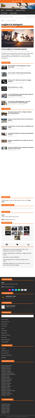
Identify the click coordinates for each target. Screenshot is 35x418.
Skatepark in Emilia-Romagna (7, 373)
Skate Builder (4, 330)
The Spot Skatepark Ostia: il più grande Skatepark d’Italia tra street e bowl (20, 148)
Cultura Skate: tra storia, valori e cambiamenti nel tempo (20, 126)
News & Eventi (13, 13)
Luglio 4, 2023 (11, 88)
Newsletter (3, 357)
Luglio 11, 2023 (11, 68)
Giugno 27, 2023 (12, 97)
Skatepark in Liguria (5, 377)
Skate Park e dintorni (5, 335)
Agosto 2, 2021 (11, 143)
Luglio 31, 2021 (11, 136)
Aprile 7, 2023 (11, 114)
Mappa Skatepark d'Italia (6, 365)
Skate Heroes (4, 332)
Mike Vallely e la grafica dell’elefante (11, 257)
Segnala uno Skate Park (6, 355)
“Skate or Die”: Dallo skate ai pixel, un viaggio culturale (19, 80)
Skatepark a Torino (5, 412)
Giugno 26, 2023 (12, 104)
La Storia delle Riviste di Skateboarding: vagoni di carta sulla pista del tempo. (20, 95)
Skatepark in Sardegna (6, 386)
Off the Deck (4, 13)
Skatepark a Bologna (5, 404)
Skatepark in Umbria (5, 392)
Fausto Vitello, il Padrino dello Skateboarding (19, 73)
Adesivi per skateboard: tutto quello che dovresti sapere (20, 141)
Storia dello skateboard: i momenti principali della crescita (20, 134)
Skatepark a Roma (5, 411)
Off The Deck (5, 62)
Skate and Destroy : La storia (15, 87)
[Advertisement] (17, 164)
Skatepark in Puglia (5, 384)
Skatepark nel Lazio (5, 376)
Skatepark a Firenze (5, 405)
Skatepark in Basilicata (6, 368)
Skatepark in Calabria (6, 370)
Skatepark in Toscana (6, 389)
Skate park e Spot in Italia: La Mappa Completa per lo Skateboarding (20, 112)
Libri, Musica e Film (5, 321)
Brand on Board (4, 319)
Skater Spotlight (4, 341)
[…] (8, 58)
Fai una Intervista (5, 353)
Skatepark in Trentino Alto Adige (8, 390)
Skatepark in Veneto (5, 395)
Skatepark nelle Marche (6, 380)
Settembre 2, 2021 (12, 150)
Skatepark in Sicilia (5, 387)
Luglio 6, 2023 (11, 82)
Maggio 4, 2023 (11, 129)
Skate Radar (4, 337)
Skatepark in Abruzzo (6, 367)
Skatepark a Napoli (5, 408)
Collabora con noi (5, 350)
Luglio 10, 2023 (11, 74)
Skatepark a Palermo (5, 410)
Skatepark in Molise (5, 381)
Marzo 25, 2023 (6, 51)
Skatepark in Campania (6, 371)
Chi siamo (3, 348)
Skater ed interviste (5, 339)
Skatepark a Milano (5, 407)
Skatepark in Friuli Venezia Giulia (8, 374)
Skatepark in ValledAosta (6, 393)
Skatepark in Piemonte (6, 383)
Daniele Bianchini (10, 306)
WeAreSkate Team (15, 51)
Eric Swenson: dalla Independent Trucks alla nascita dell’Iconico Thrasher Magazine (19, 102)
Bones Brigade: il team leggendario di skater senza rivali (19, 66)
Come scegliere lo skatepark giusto (14, 49)
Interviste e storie (20, 10)
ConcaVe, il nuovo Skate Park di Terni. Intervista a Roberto (20, 119)
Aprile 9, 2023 (11, 121)
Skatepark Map (9, 10)
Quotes (3, 328)
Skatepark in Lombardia (6, 378)
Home (2, 10)
